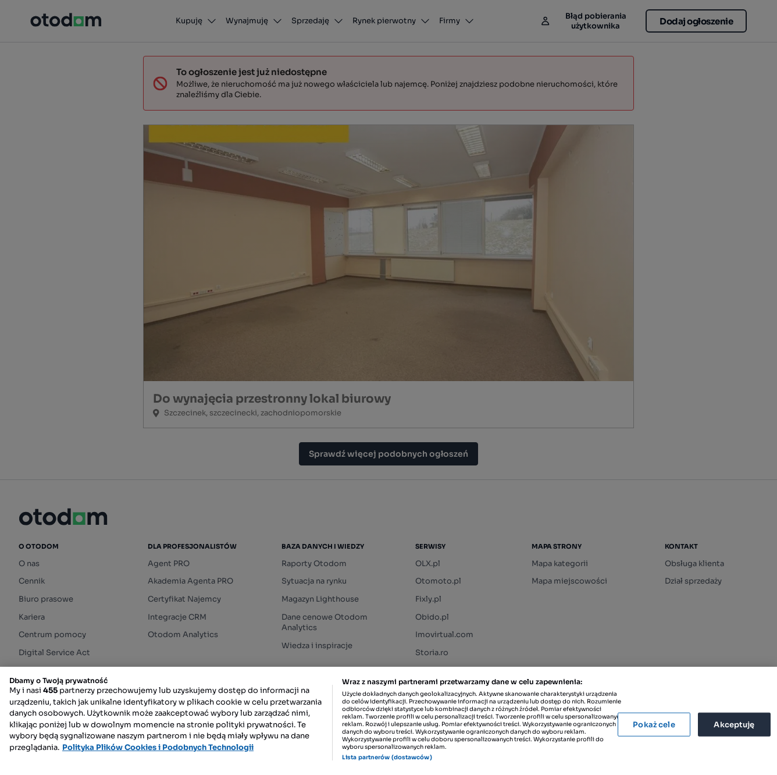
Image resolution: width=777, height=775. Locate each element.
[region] (388, 721)
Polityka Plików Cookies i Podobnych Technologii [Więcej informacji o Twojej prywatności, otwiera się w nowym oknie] (158, 747)
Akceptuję (734, 724)
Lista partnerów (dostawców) (387, 757)
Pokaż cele (654, 724)
